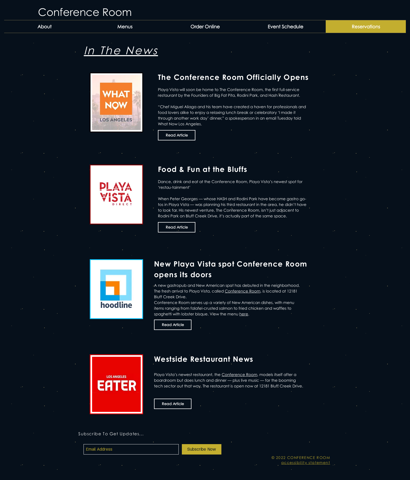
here (243, 314)
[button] (125, 26)
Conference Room (242, 291)
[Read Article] (176, 135)
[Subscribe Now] (201, 449)
